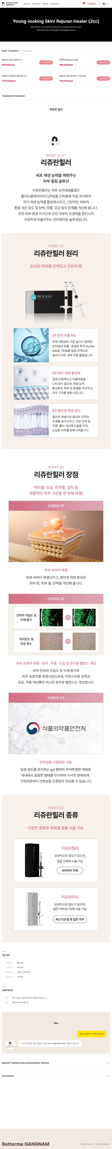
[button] (107, 4)
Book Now (46, 62)
